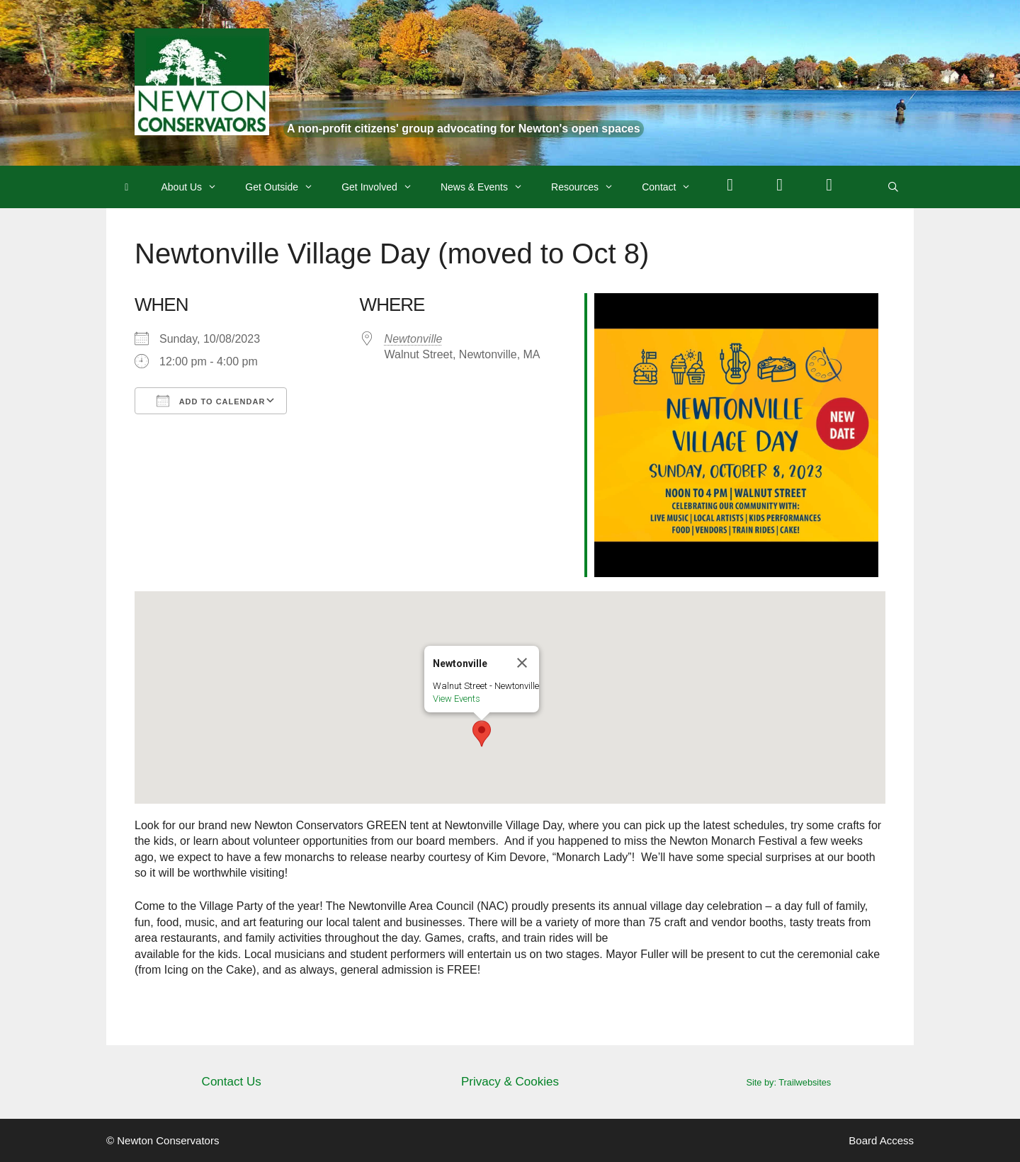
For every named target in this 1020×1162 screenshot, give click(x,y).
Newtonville (414, 339)
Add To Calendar (211, 400)
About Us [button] (197, 187)
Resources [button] (589, 187)
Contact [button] (673, 187)
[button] (481, 733)
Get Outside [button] (286, 187)
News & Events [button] (489, 187)
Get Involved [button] (383, 187)
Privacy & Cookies (510, 1081)
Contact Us (231, 1081)
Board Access (881, 1140)
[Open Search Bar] (893, 187)
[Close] (522, 663)
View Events (456, 698)
